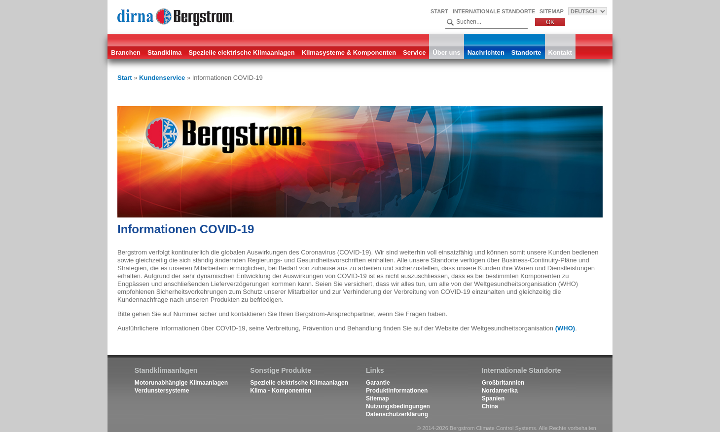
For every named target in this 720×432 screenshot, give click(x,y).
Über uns (446, 52)
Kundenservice (162, 77)
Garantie (378, 382)
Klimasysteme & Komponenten (349, 52)
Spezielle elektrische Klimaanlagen (241, 52)
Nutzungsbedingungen (398, 406)
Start (439, 11)
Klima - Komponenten (280, 390)
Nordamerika (500, 390)
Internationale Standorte (494, 11)
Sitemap (552, 11)
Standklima (164, 52)
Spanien (493, 398)
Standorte (526, 52)
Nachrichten (486, 52)
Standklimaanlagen (166, 370)
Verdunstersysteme (162, 390)
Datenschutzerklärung (397, 414)
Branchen (126, 52)
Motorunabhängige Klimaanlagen (181, 382)
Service (414, 52)
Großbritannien (503, 382)
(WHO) (565, 328)
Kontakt (560, 52)
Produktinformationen (397, 390)
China (490, 406)
